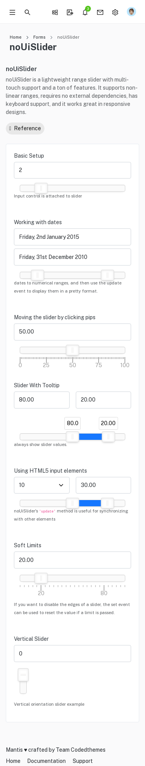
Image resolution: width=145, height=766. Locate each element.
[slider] (41, 188)
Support (83, 761)
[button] (27, 11)
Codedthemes (88, 750)
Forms (39, 37)
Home (16, 37)
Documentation (46, 761)
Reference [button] (25, 128)
